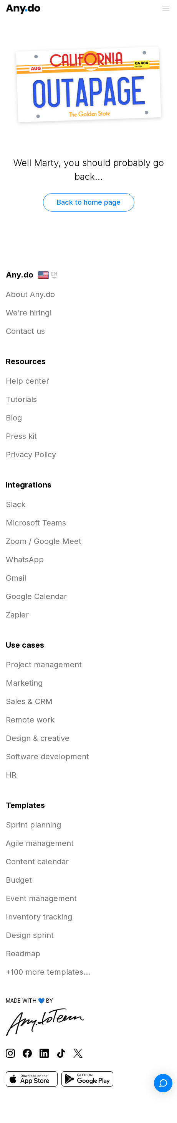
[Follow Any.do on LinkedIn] (44, 1053)
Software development (47, 756)
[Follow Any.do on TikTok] (61, 1053)
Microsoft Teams (36, 522)
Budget (19, 880)
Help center (27, 381)
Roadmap (23, 953)
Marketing (24, 683)
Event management (41, 898)
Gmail (16, 578)
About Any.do (30, 294)
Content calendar (37, 861)
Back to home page (89, 202)
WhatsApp (25, 559)
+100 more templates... (48, 972)
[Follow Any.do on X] (78, 1053)
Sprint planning (33, 824)
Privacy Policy (31, 454)
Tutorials (21, 399)
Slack (15, 504)
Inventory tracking (39, 916)
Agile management (40, 843)
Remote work (30, 719)
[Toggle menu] (166, 8)
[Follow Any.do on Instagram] (10, 1053)
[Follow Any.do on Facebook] (27, 1053)
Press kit (21, 436)
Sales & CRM (29, 701)
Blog (14, 417)
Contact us (25, 331)
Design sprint (30, 935)
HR (11, 775)
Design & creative (37, 738)
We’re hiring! (29, 312)
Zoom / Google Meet (43, 541)
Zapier (17, 614)
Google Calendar (36, 596)
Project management (44, 664)
